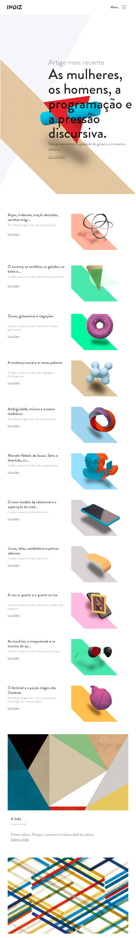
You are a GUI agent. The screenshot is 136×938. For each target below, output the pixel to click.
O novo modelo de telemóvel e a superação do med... (32, 504)
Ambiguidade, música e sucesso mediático (31, 411)
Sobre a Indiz (20, 839)
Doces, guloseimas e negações (30, 316)
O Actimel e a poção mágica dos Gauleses (32, 690)
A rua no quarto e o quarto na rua (32, 595)
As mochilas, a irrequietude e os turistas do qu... (31, 644)
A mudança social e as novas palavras (35, 362)
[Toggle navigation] (124, 7)
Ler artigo (56, 156)
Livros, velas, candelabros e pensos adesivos (33, 551)
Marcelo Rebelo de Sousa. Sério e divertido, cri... (33, 458)
